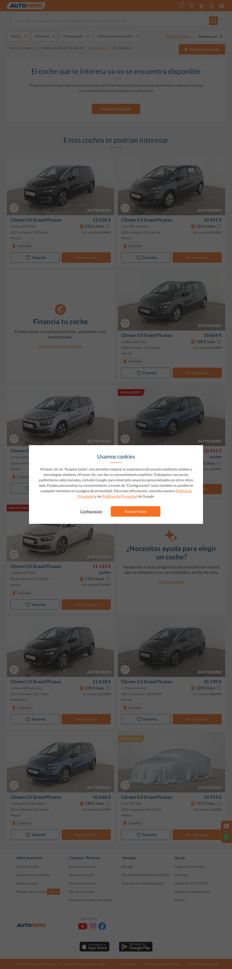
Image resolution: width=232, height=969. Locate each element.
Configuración (91, 511)
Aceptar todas (136, 511)
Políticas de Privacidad (119, 496)
